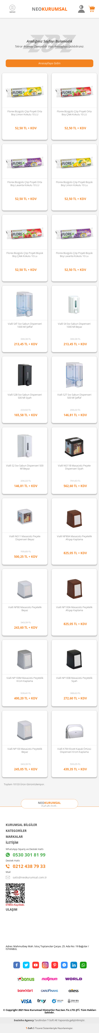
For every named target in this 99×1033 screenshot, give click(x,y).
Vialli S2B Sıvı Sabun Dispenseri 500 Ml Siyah (25, 396)
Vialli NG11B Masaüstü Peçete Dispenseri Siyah (74, 467)
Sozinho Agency (24, 1020)
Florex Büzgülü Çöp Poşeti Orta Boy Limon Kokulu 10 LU (24, 113)
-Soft (29, 1028)
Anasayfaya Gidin (49, 63)
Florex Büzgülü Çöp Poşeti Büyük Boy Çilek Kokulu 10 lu (24, 254)
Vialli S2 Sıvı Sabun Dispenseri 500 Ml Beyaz (24, 467)
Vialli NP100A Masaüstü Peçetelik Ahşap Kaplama (74, 609)
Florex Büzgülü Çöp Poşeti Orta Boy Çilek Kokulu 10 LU (74, 113)
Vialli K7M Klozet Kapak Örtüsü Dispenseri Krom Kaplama (74, 750)
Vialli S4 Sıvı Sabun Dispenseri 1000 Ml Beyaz (74, 325)
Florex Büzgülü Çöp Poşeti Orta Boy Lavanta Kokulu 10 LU (24, 184)
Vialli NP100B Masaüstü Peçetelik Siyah (74, 679)
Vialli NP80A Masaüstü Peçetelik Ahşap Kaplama (74, 538)
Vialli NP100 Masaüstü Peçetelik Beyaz (24, 750)
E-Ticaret (38, 1028)
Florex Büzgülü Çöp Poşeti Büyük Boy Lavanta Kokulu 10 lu (74, 254)
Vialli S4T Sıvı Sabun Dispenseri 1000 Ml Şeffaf (25, 325)
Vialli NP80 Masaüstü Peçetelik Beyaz (25, 609)
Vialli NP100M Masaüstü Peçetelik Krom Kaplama (24, 679)
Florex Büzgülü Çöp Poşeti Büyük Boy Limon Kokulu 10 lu (74, 184)
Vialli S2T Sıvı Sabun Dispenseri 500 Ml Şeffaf (74, 396)
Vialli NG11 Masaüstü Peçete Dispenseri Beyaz (24, 538)
